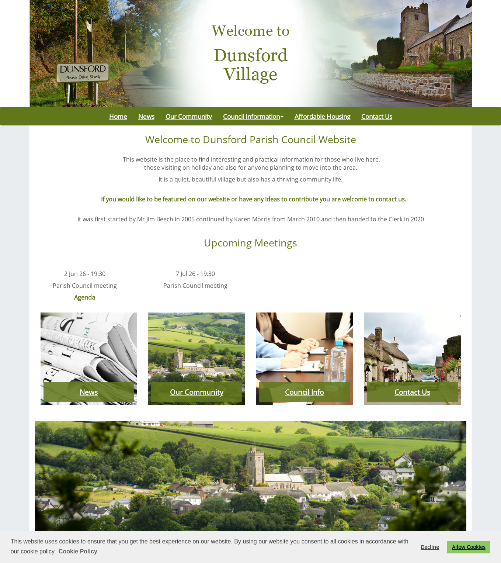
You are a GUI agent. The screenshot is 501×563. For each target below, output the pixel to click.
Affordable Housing (322, 116)
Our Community (189, 116)
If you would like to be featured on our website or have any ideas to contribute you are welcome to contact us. (253, 199)
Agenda (84, 297)
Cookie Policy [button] (78, 551)
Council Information (253, 116)
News (146, 116)
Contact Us (376, 116)
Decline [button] (430, 546)
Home (118, 116)
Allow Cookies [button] (469, 546)
